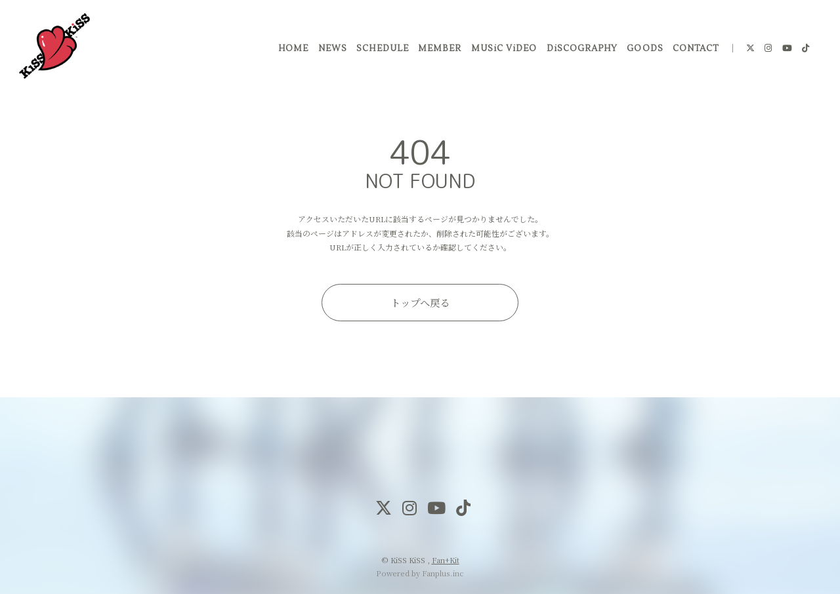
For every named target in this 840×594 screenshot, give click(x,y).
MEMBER (437, 52)
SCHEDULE (381, 52)
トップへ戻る (420, 302)
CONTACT (694, 52)
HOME (291, 52)
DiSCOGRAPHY (580, 52)
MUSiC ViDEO (502, 52)
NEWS (330, 52)
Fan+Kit (445, 560)
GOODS (643, 52)
